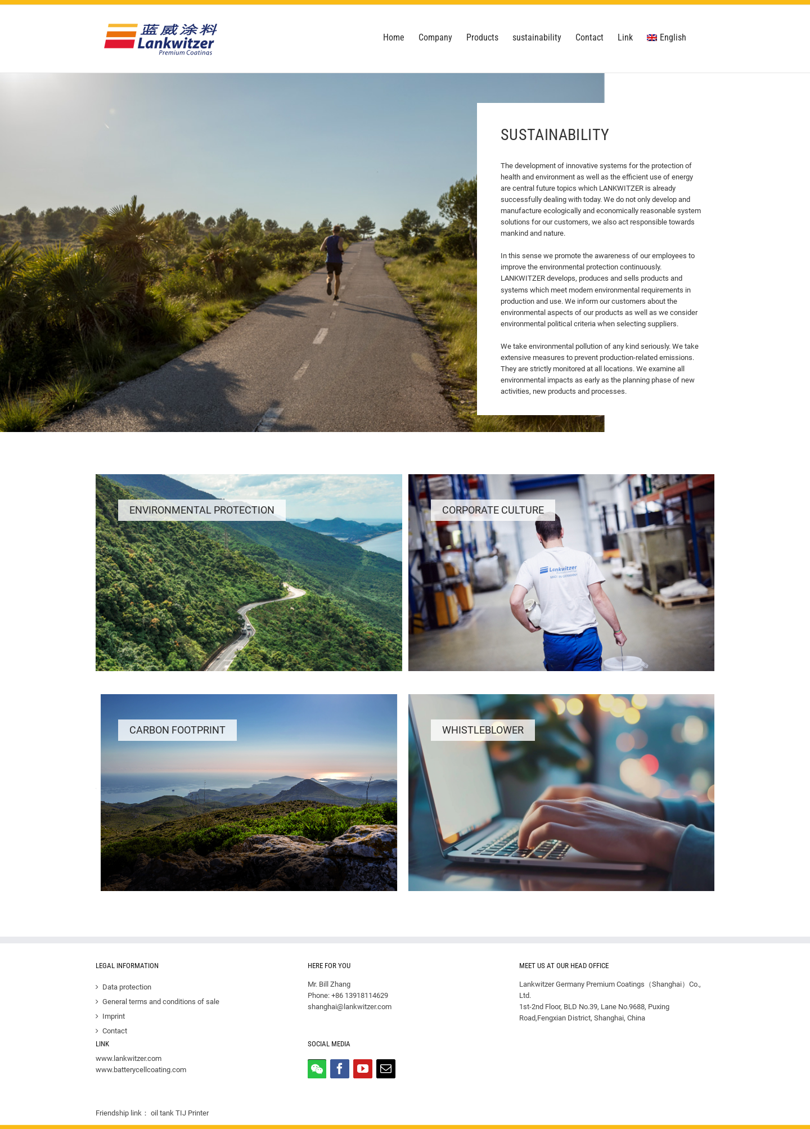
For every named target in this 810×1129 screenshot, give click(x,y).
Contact (114, 1031)
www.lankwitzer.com (128, 1058)
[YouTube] (362, 1068)
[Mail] (385, 1068)
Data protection (126, 987)
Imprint (113, 1016)
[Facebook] (339, 1068)
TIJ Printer (192, 1113)
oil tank (162, 1113)
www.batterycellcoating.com (141, 1069)
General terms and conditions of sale (160, 1001)
